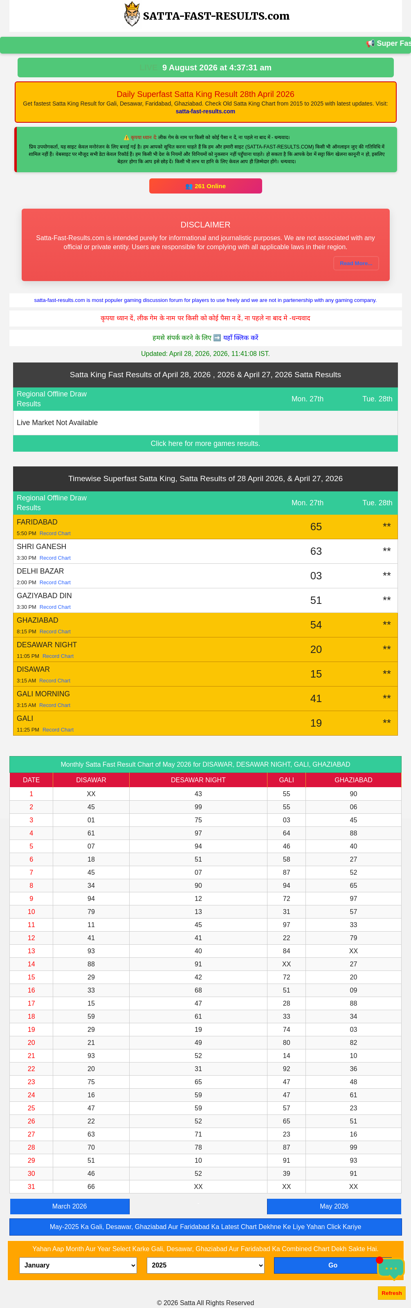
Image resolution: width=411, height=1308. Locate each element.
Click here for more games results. (206, 443)
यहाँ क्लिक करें (240, 337)
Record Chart (55, 533)
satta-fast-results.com (206, 111)
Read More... (356, 263)
